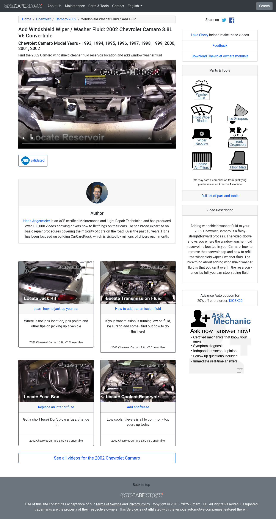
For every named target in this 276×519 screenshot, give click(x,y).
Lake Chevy (199, 35)
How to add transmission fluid (138, 309)
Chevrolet (43, 19)
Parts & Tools (98, 6)
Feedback (220, 45)
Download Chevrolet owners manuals (219, 56)
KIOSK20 (236, 301)
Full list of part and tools (219, 196)
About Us (54, 6)
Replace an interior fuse (56, 407)
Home (26, 19)
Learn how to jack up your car (56, 309)
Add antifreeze (138, 407)
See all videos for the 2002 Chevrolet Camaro (97, 458)
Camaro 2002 (66, 19)
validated (33, 160)
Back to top (141, 485)
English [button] (134, 6)
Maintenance (75, 6)
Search (264, 6)
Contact (118, 6)
